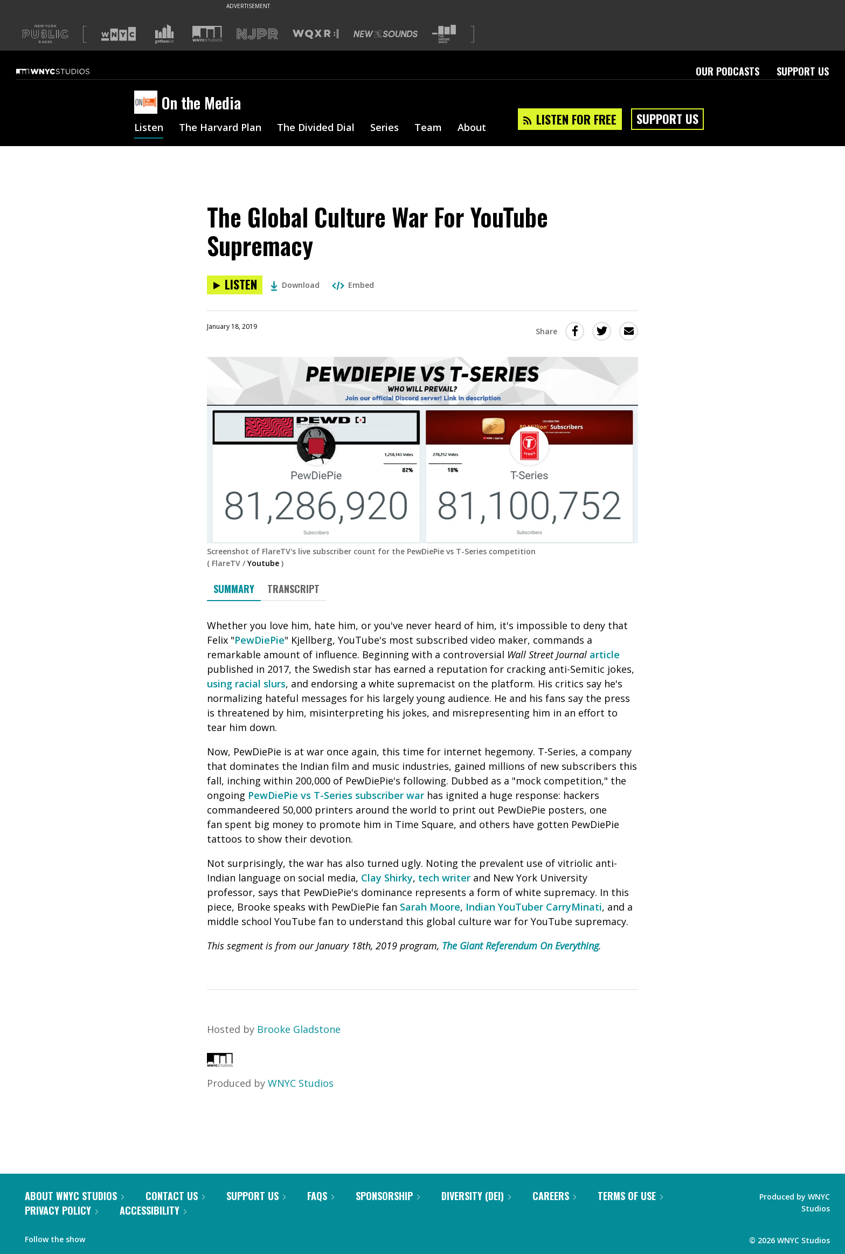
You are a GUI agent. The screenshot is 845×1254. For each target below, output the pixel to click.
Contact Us (175, 1196)
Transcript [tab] (293, 589)
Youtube (263, 563)
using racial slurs (246, 683)
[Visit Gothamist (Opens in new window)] (164, 34)
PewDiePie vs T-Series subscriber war (336, 795)
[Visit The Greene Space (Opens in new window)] (444, 34)
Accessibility (153, 1210)
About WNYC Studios (74, 1196)
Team (428, 128)
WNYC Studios (301, 1083)
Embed (353, 285)
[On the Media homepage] (148, 103)
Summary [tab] (233, 589)
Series (384, 128)
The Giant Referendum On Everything (520, 945)
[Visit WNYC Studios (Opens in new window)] (207, 34)
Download (295, 285)
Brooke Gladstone (299, 1029)
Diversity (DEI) (476, 1196)
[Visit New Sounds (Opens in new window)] (386, 34)
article (605, 654)
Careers (554, 1196)
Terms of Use (630, 1196)
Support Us (803, 71)
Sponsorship (388, 1196)
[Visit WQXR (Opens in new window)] (315, 34)
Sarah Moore (430, 906)
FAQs (320, 1196)
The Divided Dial (316, 128)
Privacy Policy (61, 1210)
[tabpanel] (422, 785)
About (472, 128)
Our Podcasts (727, 71)
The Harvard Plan (220, 128)
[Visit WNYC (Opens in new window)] (118, 34)
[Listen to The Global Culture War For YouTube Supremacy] (234, 284)
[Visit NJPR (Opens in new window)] (257, 34)
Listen (148, 128)
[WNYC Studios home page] (66, 71)
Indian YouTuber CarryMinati (534, 906)
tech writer (444, 877)
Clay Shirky (387, 877)
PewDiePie (259, 639)
